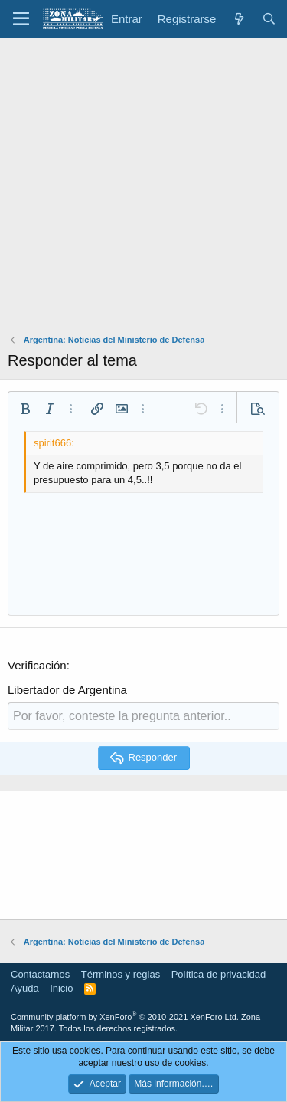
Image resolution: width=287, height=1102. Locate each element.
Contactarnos (40, 974)
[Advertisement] (143, 190)
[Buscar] (269, 19)
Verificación (37, 665)
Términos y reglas (120, 974)
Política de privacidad (218, 974)
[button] (21, 19)
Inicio (61, 988)
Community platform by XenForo (125, 1016)
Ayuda (25, 988)
